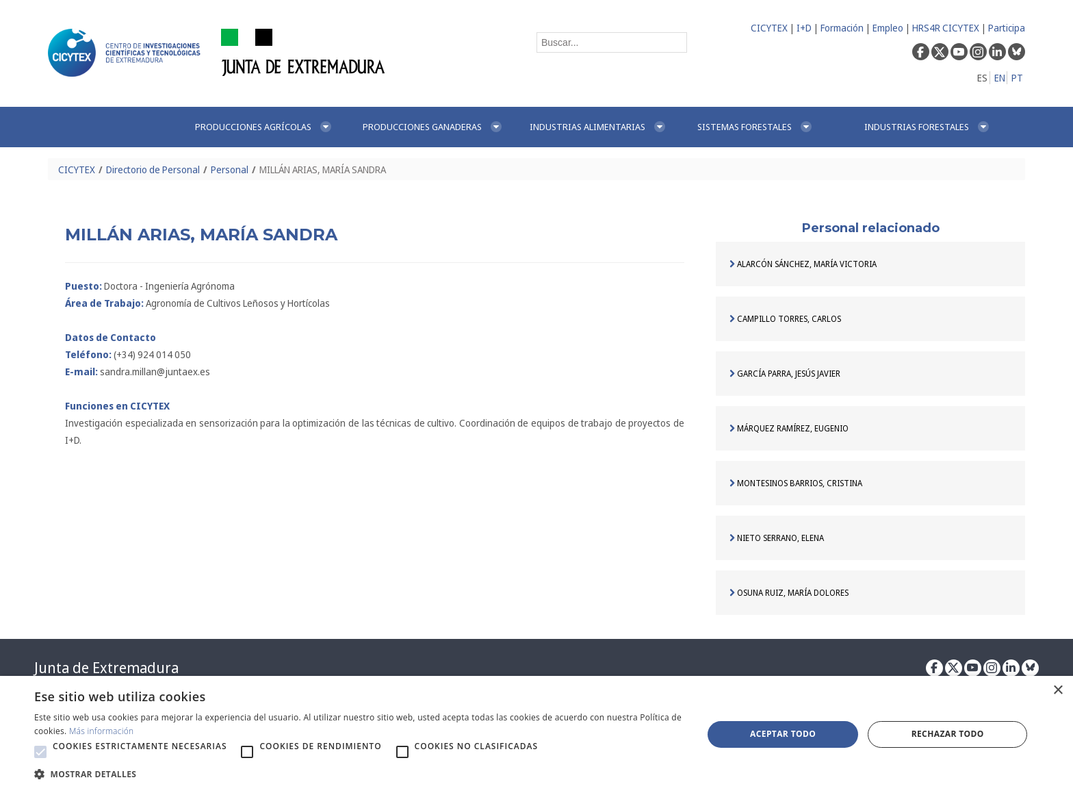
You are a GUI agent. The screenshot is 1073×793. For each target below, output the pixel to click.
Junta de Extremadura (106, 667)
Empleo (887, 27)
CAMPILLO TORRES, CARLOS (785, 319)
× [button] (1057, 690)
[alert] (536, 734)
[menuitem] (264, 127)
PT (1017, 77)
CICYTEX (769, 27)
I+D (804, 27)
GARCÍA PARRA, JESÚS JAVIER (784, 373)
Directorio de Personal (153, 169)
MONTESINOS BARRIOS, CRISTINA (795, 483)
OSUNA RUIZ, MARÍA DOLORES (789, 593)
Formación (842, 27)
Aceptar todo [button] (783, 734)
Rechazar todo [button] (948, 734)
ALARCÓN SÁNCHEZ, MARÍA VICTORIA (803, 264)
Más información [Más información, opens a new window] (101, 731)
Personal (229, 169)
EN (999, 77)
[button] (40, 752)
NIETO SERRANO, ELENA (776, 538)
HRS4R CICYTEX (945, 27)
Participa (1006, 27)
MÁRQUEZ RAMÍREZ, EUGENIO (789, 428)
